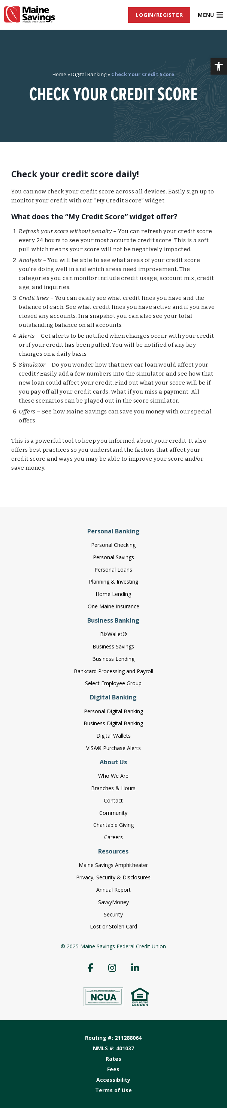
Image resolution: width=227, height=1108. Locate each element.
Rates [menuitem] (113, 1058)
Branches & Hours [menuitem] (113, 788)
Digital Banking (88, 74)
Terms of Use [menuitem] (113, 1090)
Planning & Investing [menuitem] (113, 581)
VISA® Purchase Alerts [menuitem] (113, 748)
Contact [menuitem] (113, 800)
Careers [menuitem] (113, 837)
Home (59, 74)
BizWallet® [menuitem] (113, 634)
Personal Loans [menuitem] (113, 569)
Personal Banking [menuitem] (113, 531)
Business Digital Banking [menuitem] (113, 723)
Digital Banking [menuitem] (113, 697)
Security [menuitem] (113, 914)
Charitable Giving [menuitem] (113, 824)
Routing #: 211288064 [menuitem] (113, 1037)
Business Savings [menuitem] (113, 646)
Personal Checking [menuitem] (113, 544)
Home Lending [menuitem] (113, 593)
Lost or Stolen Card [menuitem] (113, 926)
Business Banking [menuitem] (113, 620)
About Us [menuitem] (113, 762)
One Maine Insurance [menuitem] (113, 606)
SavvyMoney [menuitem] (113, 902)
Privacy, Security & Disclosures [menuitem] (113, 877)
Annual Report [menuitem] (113, 889)
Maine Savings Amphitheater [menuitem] (113, 864)
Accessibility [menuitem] (113, 1079)
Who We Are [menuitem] (113, 775)
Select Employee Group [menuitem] (113, 683)
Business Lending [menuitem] (113, 658)
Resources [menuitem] (113, 851)
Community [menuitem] (113, 812)
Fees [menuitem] (113, 1069)
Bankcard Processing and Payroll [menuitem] (113, 671)
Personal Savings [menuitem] (113, 557)
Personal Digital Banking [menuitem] (113, 711)
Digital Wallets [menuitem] (113, 735)
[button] (219, 66)
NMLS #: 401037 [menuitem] (113, 1048)
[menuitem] (159, 15)
